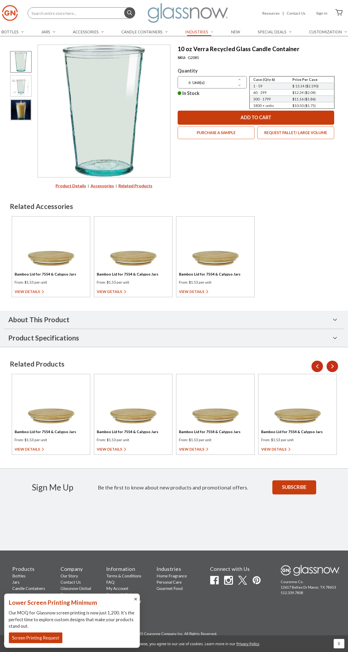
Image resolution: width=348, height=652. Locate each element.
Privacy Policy (247, 643)
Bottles (12, 31)
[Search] (129, 13)
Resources (271, 13)
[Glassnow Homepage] (310, 570)
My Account (117, 588)
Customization (328, 31)
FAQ (110, 581)
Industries (199, 31)
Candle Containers (144, 31)
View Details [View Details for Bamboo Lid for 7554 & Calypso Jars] (27, 291)
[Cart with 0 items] (339, 13)
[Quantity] (186, 82)
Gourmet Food (170, 588)
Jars (48, 31)
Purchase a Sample (216, 133)
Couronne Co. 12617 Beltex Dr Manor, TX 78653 (308, 584)
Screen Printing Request (35, 638)
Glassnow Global (76, 588)
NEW (235, 31)
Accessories (88, 31)
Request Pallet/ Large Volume (296, 133)
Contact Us (296, 13)
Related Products (135, 185)
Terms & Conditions (123, 575)
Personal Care (169, 581)
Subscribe (294, 487)
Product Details (71, 185)
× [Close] (135, 598)
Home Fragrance (172, 575)
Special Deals (274, 31)
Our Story (69, 575)
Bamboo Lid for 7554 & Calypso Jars (45, 274)
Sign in (321, 13)
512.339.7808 (292, 592)
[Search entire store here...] (81, 13)
